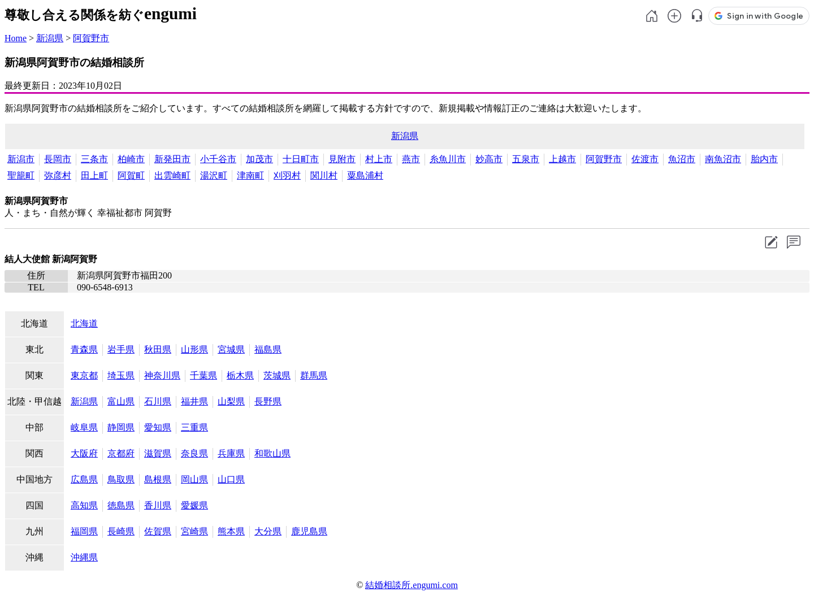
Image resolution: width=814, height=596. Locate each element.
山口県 (231, 479)
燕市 (411, 159)
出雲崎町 (172, 175)
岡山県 (194, 479)
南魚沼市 (723, 159)
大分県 (268, 531)
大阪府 (84, 453)
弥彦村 (57, 175)
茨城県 (277, 375)
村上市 (378, 159)
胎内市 (764, 159)
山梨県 (231, 401)
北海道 (84, 323)
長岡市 (57, 159)
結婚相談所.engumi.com (411, 585)
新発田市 (172, 159)
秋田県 (157, 349)
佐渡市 (645, 159)
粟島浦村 (365, 175)
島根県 (157, 479)
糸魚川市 (448, 159)
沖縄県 (84, 557)
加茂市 (259, 159)
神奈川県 (162, 375)
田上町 (94, 175)
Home (16, 38)
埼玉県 (121, 375)
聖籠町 (20, 175)
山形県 (194, 349)
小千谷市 (218, 159)
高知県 (84, 505)
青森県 (84, 349)
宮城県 (231, 349)
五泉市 (525, 159)
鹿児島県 (309, 531)
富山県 (121, 401)
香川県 (157, 505)
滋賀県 (157, 453)
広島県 (84, 479)
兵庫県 (231, 453)
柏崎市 (131, 159)
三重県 (194, 427)
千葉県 (203, 375)
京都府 (121, 453)
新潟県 (49, 38)
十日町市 (301, 159)
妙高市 (489, 159)
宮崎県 (194, 531)
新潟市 (20, 159)
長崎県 (121, 531)
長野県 (268, 401)
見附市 (342, 159)
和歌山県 (272, 453)
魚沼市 (681, 159)
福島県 (268, 349)
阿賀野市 (91, 38)
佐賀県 (157, 531)
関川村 (323, 175)
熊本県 (231, 531)
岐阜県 (84, 427)
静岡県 (121, 427)
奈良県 (194, 453)
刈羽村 (287, 175)
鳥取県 (121, 479)
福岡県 (84, 531)
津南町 (250, 175)
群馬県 (313, 375)
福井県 (194, 401)
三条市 (94, 159)
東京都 (84, 375)
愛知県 (157, 427)
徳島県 (121, 505)
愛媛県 (194, 505)
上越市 (562, 159)
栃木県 (240, 375)
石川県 (157, 401)
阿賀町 (131, 175)
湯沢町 (213, 175)
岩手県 (121, 349)
